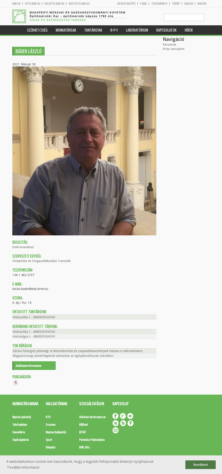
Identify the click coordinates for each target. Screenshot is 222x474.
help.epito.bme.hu (79, 3)
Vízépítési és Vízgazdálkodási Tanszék (41, 261)
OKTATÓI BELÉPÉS (126, 3)
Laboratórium (137, 30)
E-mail (143, 3)
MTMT (82, 432)
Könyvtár (51, 447)
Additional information (28, 365)
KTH (48, 417)
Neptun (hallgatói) (56, 432)
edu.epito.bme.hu (54, 3)
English (188, 3)
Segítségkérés (20, 439)
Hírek (189, 30)
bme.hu (16, 3)
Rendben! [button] (200, 465)
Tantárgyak (93, 30)
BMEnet (83, 424)
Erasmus (51, 424)
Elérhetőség (37, 30)
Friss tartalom (173, 49)
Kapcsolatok (166, 30)
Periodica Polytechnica (91, 439)
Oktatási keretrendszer (92, 417)
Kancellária (18, 432)
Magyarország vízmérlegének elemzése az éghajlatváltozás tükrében (62, 356)
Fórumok (169, 45)
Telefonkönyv (159, 3)
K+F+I (114, 30)
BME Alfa (84, 447)
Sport (49, 439)
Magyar (202, 3)
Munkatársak (66, 30)
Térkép (176, 3)
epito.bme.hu (32, 3)
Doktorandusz (23, 247)
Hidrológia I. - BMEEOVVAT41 (33, 336)
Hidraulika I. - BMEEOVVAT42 (33, 317)
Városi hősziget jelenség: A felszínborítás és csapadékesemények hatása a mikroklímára (77, 351)
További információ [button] (23, 467)
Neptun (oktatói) (21, 417)
